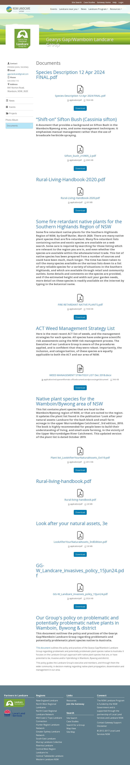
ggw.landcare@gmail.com (17, 74)
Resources (71, 700)
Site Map (71, 731)
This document (43, 647)
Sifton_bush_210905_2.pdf (80, 155)
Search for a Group (76, 725)
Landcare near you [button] (68, 9)
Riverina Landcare (44, 745)
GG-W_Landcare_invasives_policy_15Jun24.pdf (80, 570)
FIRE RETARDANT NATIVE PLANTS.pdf (80, 304)
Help (115, 2)
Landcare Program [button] (97, 9)
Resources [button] (115, 9)
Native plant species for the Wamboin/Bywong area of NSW (69, 401)
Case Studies (89, 2)
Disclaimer (102, 726)
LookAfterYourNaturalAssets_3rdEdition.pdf (80, 542)
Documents (12, 125)
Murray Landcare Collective (49, 742)
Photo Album (12, 119)
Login (121, 2)
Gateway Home (104, 2)
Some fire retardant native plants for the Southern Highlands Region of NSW (79, 224)
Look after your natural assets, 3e (72, 523)
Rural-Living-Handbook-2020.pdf (70, 179)
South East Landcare (46, 738)
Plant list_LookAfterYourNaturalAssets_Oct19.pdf (80, 457)
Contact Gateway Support (109, 722)
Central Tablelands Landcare (49, 756)
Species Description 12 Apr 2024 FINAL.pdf (70, 74)
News (83, 9)
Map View (71, 728)
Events (53, 9)
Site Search (77, 2)
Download (80, 108)
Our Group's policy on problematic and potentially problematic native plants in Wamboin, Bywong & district (77, 623)
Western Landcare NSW (47, 759)
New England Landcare (47, 700)
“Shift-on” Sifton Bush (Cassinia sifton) (76, 119)
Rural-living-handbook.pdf (63, 481)
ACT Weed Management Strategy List (75, 328)
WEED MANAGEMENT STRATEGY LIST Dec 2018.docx (80, 375)
